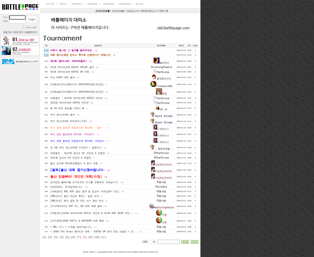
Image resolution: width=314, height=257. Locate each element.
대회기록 (163, 11)
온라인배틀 (118, 11)
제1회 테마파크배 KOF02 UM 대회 (72, 72)
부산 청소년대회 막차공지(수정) (71, 121)
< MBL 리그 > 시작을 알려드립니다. (73, 227)
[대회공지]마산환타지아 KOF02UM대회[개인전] (78, 84)
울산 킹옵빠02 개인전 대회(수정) (78, 177)
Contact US (152, 252)
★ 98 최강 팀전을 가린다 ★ (69, 108)
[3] (56, 237)
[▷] (103, 237)
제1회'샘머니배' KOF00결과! (71, 61)
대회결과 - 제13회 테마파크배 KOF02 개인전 (78, 98)
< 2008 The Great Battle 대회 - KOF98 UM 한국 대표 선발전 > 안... (96, 231)
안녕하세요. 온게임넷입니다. (69, 187)
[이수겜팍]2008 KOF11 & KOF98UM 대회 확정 (79, 221)
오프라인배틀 (102, 11)
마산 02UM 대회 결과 (64, 77)
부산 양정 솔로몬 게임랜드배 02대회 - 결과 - (79, 127)
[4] (61, 237)
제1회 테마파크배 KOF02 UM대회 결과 (74, 67)
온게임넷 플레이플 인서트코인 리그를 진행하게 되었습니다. (87, 182)
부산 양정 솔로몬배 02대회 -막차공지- (74, 134)
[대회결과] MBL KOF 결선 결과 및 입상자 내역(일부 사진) (87, 191)
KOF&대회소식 (148, 11)
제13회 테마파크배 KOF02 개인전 (71, 102)
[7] (79, 237)
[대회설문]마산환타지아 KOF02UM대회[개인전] (79, 92)
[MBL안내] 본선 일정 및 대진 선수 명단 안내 (78, 200)
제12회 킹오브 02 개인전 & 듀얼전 (72, 158)
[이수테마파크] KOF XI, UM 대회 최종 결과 (78, 206)
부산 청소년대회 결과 (64, 114)
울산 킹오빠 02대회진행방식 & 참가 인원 (76, 163)
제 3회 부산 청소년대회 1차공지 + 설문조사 (78, 147)
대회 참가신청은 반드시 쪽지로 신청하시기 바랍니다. (82, 55)
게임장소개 (133, 11)
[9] (90, 237)
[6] (73, 237)
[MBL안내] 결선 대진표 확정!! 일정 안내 (76, 196)
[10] (97, 237)
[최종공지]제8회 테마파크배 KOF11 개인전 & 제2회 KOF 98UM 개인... (94, 213)
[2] (50, 237)
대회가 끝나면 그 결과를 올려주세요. (73, 50)
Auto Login (30, 27)
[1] (44, 237)
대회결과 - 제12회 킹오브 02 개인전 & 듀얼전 (80, 153)
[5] (67, 237)
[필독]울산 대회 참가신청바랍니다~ (80, 170)
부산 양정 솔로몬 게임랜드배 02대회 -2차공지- (79, 141)
